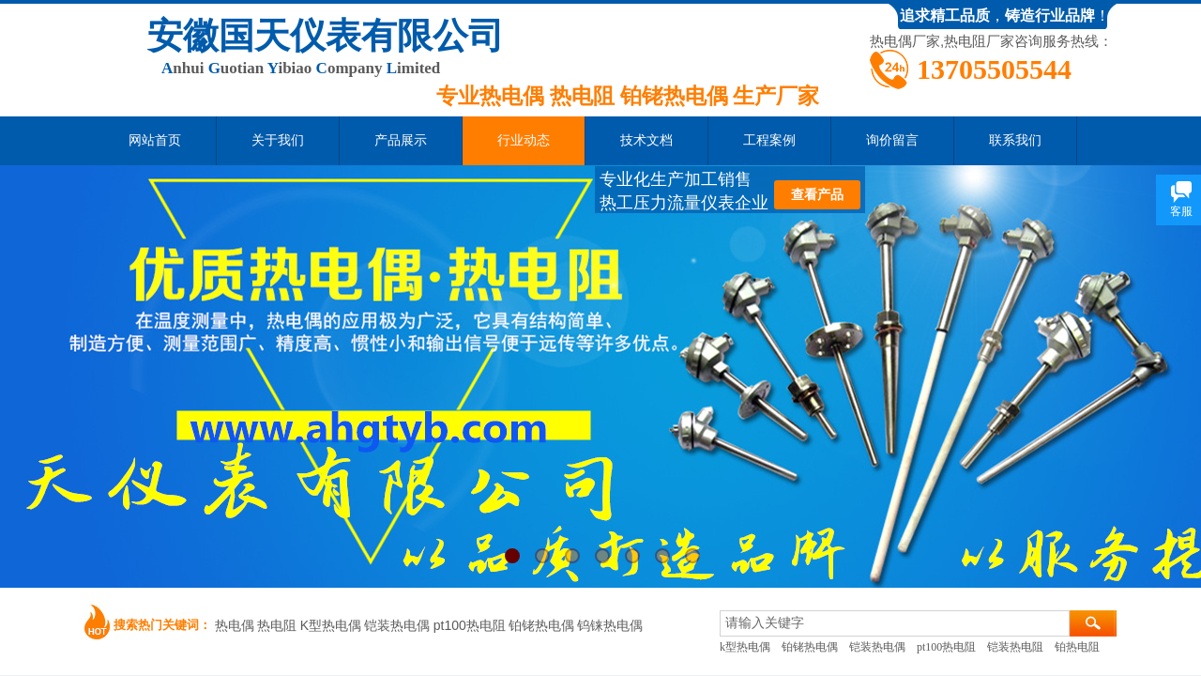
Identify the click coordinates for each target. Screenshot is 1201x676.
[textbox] (895, 623)
